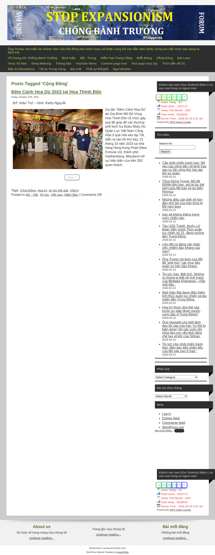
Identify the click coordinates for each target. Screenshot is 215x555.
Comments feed (173, 423)
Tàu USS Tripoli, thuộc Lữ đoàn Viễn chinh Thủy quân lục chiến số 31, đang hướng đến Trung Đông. (183, 231)
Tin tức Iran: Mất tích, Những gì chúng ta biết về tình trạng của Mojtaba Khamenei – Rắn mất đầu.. (183, 279)
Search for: (166, 143)
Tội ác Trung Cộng (52, 69)
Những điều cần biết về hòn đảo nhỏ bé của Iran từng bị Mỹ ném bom (182, 203)
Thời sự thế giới (97, 69)
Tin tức (44, 194)
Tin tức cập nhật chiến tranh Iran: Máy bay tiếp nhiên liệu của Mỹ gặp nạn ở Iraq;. (182, 347)
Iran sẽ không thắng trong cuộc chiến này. (181, 216)
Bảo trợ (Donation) (21, 69)
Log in (166, 414)
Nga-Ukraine (122, 69)
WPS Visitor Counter (180, 122)
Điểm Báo (71, 194)
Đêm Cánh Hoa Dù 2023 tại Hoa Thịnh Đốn (56, 91)
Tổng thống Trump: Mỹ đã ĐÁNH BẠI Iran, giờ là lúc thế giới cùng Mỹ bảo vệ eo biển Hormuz (183, 186)
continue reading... (41, 538)
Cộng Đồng (28, 190)
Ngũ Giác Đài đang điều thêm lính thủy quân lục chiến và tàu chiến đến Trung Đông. (184, 296)
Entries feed (171, 418)
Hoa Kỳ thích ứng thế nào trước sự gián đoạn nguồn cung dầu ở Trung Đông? (181, 311)
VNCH (74, 190)
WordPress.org (173, 427)
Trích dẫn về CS (173, 63)
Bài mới (75, 69)
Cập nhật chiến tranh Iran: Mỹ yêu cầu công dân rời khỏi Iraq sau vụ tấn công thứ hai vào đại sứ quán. (184, 168)
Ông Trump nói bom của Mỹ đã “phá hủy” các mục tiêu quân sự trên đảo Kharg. (182, 262)
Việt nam (57, 194)
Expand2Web (122, 552)
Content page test (114, 63)
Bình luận (69, 58)
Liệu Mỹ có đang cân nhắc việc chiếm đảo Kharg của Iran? (181, 248)
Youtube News (86, 63)
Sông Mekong (41, 63)
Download (179, 430)
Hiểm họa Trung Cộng (116, 58)
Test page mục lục (144, 63)
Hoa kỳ (42, 190)
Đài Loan (183, 58)
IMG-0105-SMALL (164, 430)
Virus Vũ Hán (17, 63)
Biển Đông (144, 58)
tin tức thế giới (58, 190)
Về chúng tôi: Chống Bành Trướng (32, 58)
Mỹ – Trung (88, 58)
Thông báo (63, 63)
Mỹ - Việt (32, 194)
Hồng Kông (164, 58)
